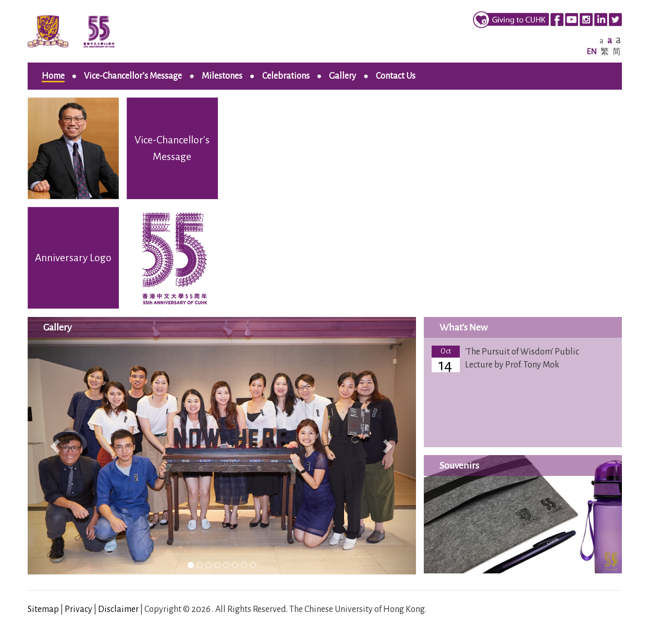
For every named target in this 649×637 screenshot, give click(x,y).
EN (591, 51)
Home (53, 76)
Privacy (78, 609)
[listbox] (222, 445)
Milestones (222, 76)
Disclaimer (118, 609)
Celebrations (286, 76)
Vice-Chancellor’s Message (133, 76)
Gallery (342, 76)
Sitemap (43, 609)
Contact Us (395, 76)
